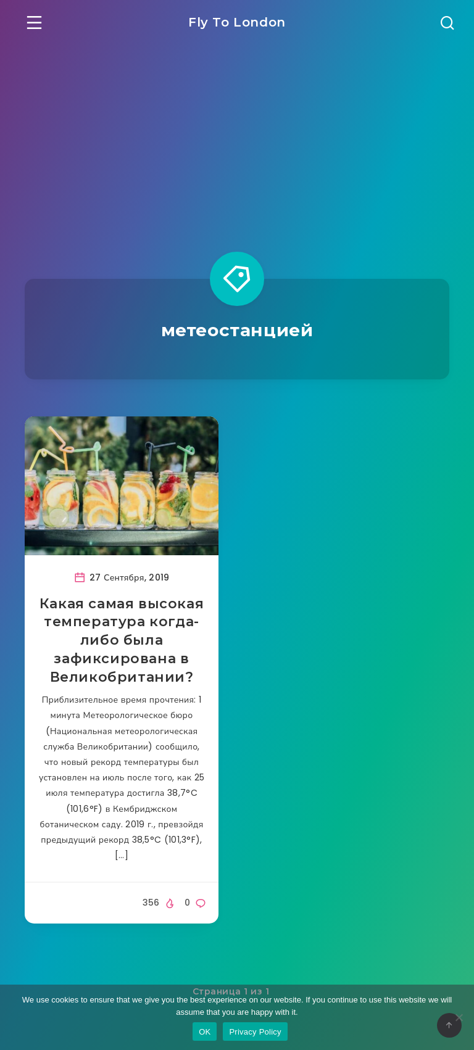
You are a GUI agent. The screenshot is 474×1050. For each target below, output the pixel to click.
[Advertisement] (237, 137)
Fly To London (237, 22)
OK (204, 1031)
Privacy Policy (255, 1031)
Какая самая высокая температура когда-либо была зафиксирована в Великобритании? (122, 640)
